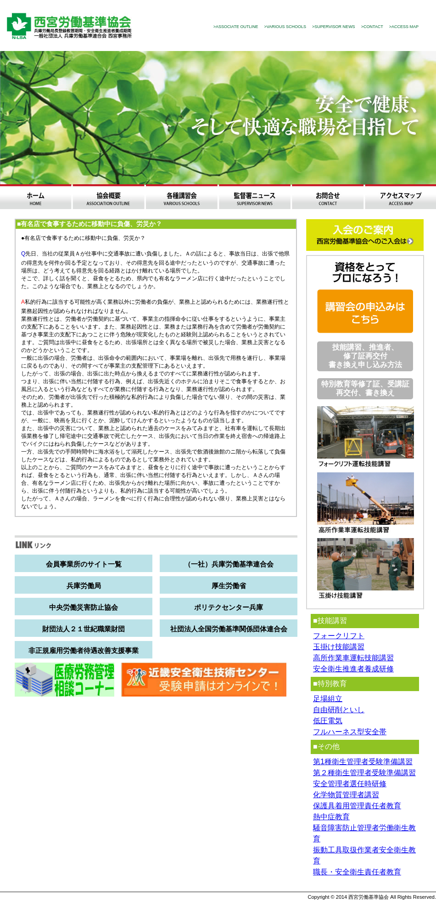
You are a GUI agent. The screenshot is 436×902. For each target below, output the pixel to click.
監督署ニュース (254, 196)
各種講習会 (181, 196)
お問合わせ (327, 196)
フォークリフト (338, 636)
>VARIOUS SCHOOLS (285, 26)
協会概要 (108, 196)
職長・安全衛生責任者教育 (357, 872)
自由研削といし (338, 710)
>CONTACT (372, 26)
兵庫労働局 (84, 586)
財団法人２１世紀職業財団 (83, 629)
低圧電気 (327, 721)
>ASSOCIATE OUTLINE (235, 26)
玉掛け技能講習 (338, 647)
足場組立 (327, 699)
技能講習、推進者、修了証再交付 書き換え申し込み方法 (365, 356)
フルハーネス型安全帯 (349, 732)
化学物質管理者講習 (346, 795)
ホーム (35, 196)
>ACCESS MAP (404, 26)
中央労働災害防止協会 (83, 607)
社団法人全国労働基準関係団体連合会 (228, 629)
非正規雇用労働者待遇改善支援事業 (83, 650)
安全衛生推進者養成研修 (353, 669)
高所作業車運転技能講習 (353, 658)
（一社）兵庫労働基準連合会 (229, 564)
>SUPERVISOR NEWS (333, 26)
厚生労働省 (229, 586)
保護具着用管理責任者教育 (357, 806)
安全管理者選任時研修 (349, 784)
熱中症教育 (331, 817)
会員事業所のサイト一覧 (84, 564)
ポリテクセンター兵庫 (228, 607)
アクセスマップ (400, 196)
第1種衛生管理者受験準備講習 (363, 762)
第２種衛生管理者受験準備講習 (364, 773)
